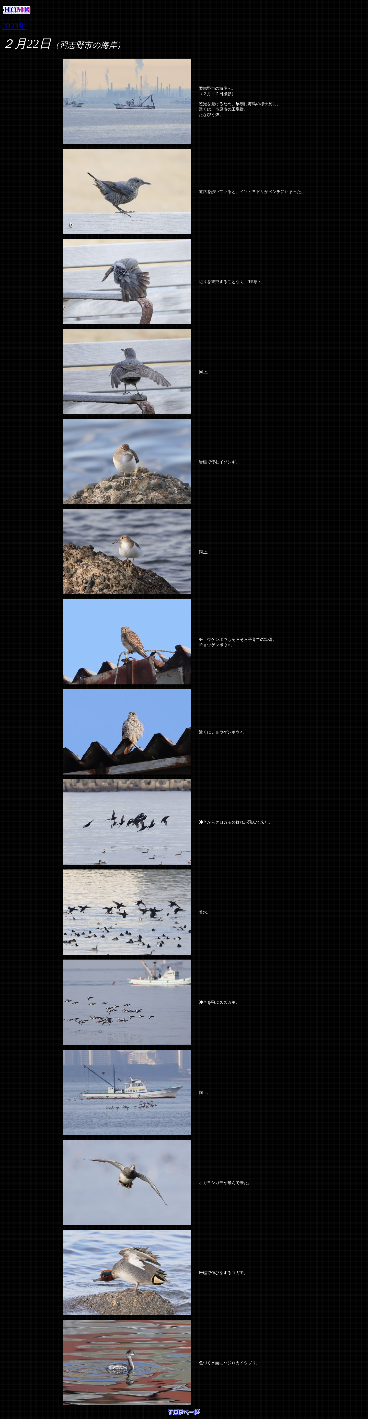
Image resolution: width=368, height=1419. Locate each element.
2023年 (14, 25)
